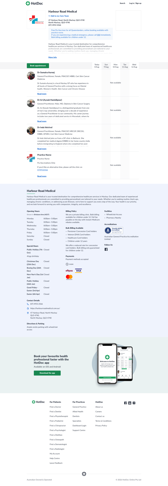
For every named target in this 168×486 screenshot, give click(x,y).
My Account (55, 454)
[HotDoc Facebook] (125, 403)
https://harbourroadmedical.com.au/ (45, 308)
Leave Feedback (56, 463)
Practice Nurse (44, 155)
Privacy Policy (101, 426)
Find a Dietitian (56, 435)
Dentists (76, 416)
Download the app (47, 373)
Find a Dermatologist (58, 444)
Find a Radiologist (57, 449)
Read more (41, 94)
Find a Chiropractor (58, 426)
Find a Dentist (55, 412)
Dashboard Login (79, 426)
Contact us (99, 416)
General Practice (79, 407)
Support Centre (79, 430)
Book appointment (38, 66)
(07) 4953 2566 (36, 304)
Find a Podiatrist (56, 421)
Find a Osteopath (57, 440)
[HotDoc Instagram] (134, 403)
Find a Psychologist (58, 430)
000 (98, 35)
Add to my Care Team (58, 16)
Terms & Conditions (103, 421)
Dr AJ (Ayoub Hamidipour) (49, 100)
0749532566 (42, 170)
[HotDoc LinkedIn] (130, 403)
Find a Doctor (55, 407)
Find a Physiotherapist (59, 416)
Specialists (77, 421)
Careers (98, 412)
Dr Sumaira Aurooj (46, 73)
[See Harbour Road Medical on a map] (128, 20)
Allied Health (78, 412)
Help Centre (55, 458)
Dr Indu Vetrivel (44, 127)
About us (99, 407)
